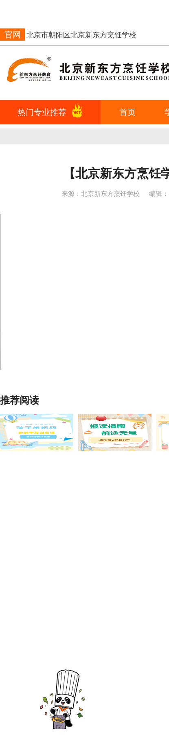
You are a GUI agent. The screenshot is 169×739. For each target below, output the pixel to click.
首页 (127, 112)
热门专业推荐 (42, 112)
